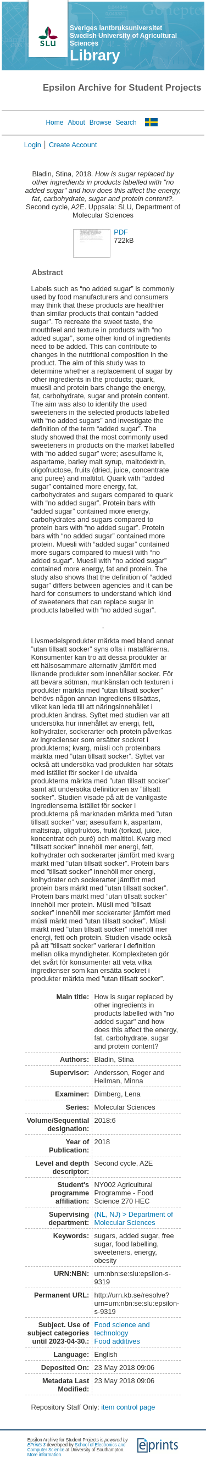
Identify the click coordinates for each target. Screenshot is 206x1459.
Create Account (73, 145)
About (76, 122)
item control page (128, 1407)
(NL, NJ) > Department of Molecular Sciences (133, 1218)
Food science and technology (122, 1329)
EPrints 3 (36, 1445)
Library (95, 55)
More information (44, 1454)
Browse (101, 122)
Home (54, 122)
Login (32, 145)
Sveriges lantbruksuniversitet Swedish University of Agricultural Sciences (123, 35)
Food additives (117, 1341)
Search (126, 122)
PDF (121, 232)
